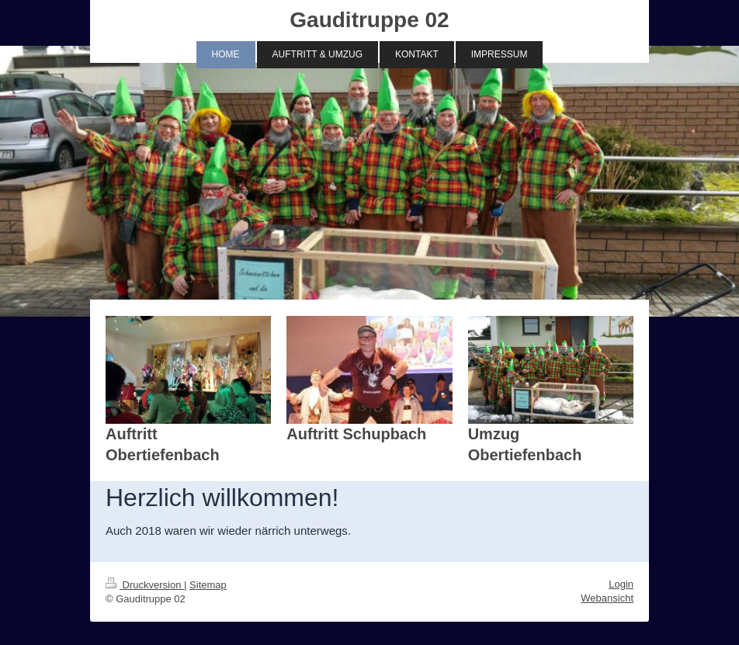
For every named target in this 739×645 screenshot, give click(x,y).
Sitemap (208, 585)
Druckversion (145, 585)
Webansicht (607, 598)
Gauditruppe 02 (369, 20)
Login (621, 584)
